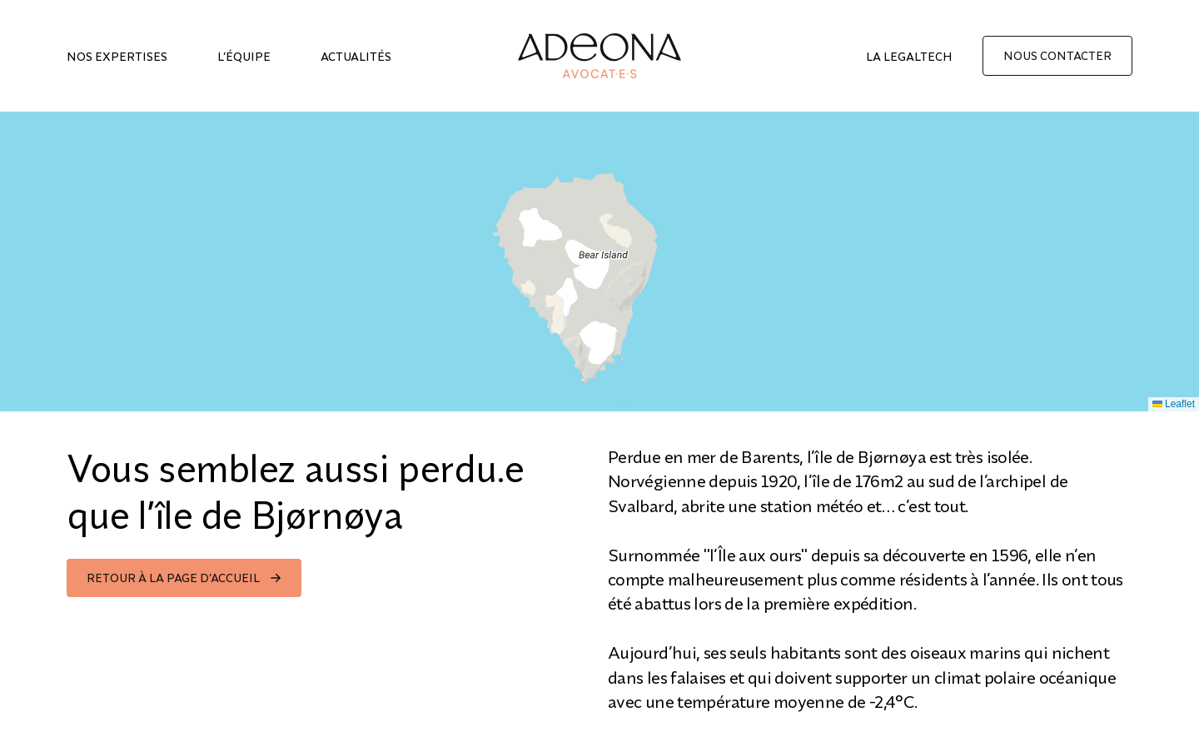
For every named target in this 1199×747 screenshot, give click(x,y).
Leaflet (1173, 404)
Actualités (356, 56)
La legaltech (909, 56)
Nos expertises (117, 56)
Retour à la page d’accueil (173, 577)
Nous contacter (1057, 55)
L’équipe (244, 56)
